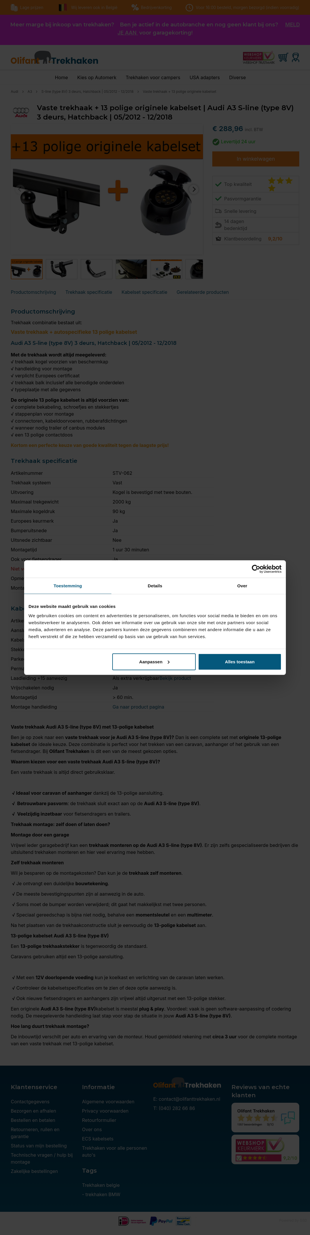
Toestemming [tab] (68, 585)
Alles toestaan (240, 661)
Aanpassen (154, 661)
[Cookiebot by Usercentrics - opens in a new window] (256, 569)
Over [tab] (242, 585)
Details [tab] (155, 585)
